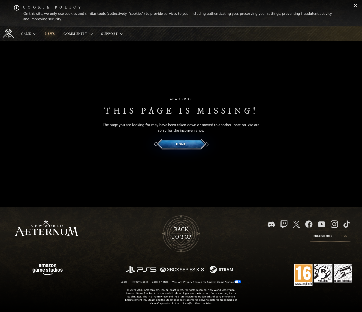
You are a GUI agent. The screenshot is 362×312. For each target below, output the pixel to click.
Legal (124, 281)
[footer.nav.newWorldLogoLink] (46, 228)
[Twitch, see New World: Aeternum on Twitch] (284, 224)
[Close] (355, 6)
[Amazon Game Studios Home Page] (48, 270)
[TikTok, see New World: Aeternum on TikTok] (346, 224)
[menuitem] (29, 33)
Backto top (181, 233)
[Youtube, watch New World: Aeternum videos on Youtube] (321, 224)
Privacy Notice (139, 281)
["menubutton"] (29, 33)
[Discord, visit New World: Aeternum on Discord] (271, 224)
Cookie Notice (160, 281)
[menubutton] (330, 236)
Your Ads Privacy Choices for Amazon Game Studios (206, 281)
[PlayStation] (141, 270)
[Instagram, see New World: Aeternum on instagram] (334, 224)
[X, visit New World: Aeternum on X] (296, 224)
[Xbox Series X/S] (182, 270)
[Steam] (222, 270)
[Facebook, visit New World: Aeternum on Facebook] (309, 224)
